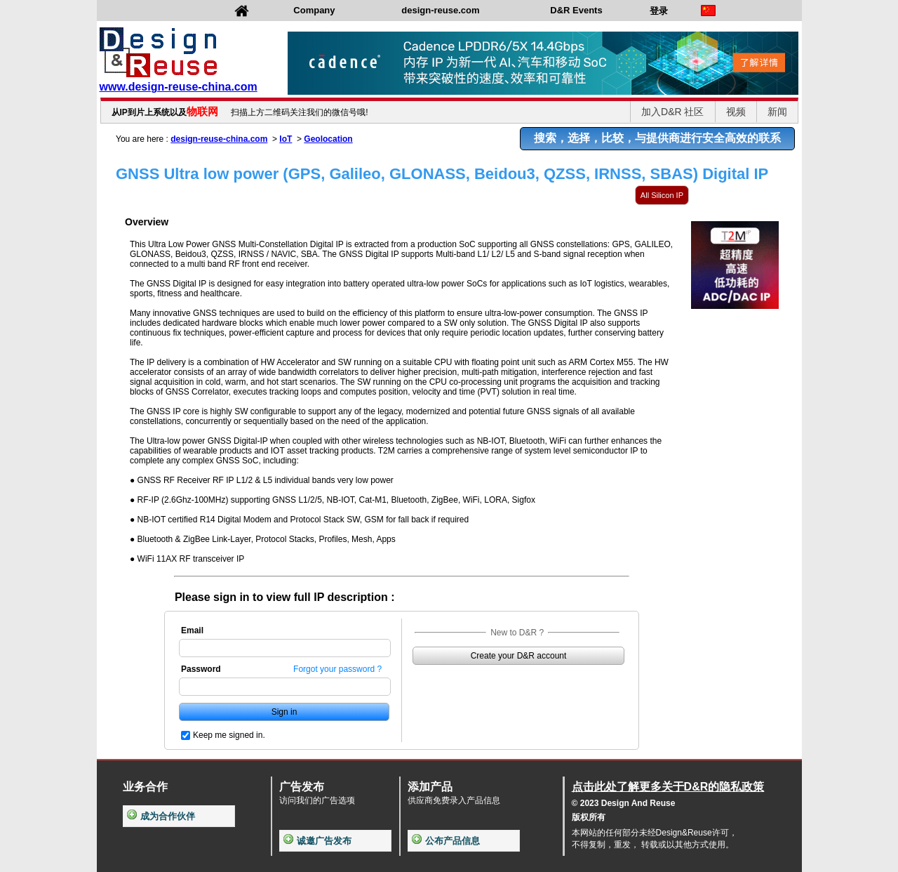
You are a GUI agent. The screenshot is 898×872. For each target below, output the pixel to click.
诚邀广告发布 (317, 840)
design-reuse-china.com (218, 139)
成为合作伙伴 (161, 816)
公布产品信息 (446, 840)
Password (201, 669)
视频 (736, 111)
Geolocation (328, 139)
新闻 (777, 111)
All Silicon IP (662, 195)
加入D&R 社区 (672, 111)
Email (192, 630)
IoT (285, 139)
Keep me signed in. (229, 735)
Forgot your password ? (337, 669)
